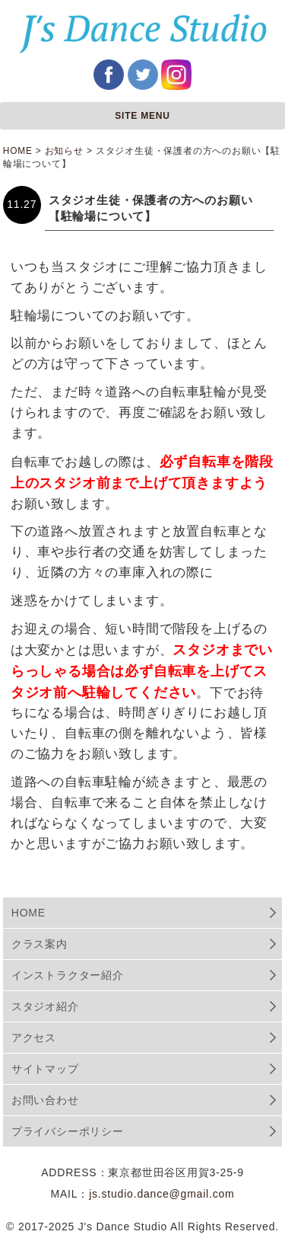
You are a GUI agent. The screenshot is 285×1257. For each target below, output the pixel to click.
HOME (28, 913)
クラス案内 (39, 944)
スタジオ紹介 (45, 1006)
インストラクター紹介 (67, 975)
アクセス (33, 1038)
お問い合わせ (45, 1100)
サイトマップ (45, 1069)
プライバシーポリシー (67, 1131)
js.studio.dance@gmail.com (161, 1194)
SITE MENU (142, 115)
